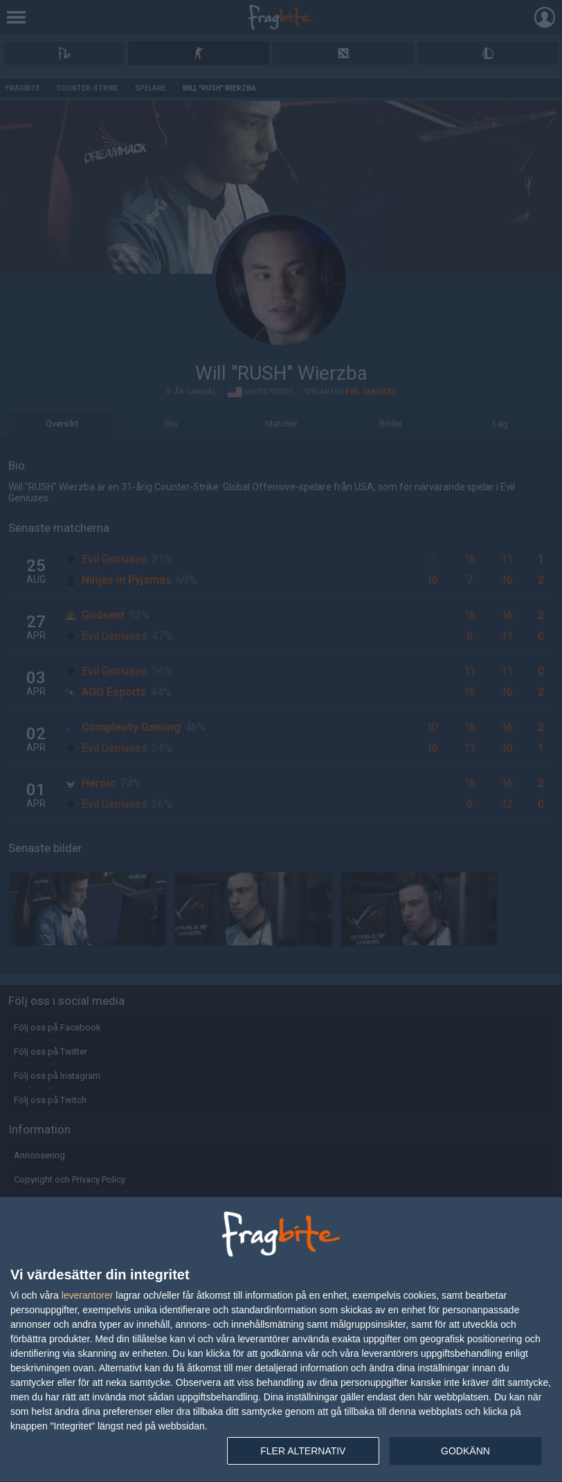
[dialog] (281, 1340)
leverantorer (88, 1295)
